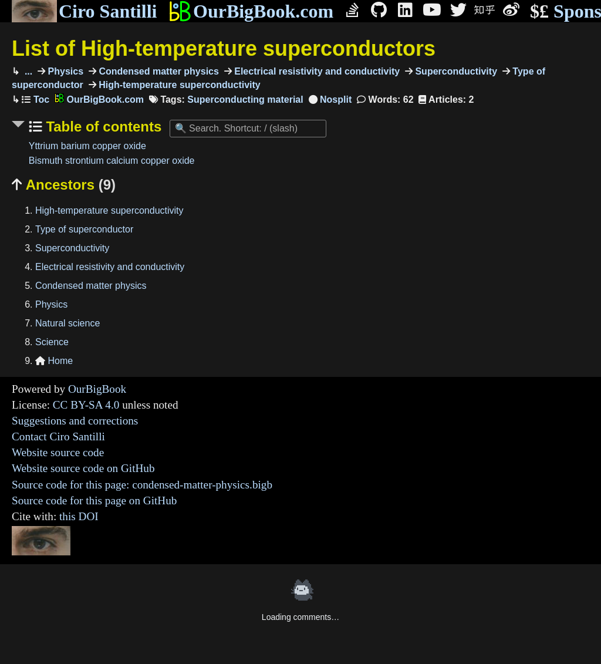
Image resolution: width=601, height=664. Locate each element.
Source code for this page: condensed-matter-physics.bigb (142, 484)
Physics (64, 71)
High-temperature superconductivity (178, 85)
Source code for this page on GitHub (94, 500)
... (27, 71)
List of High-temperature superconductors (223, 48)
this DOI (79, 516)
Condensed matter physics (157, 71)
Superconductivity (455, 71)
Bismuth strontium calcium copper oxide (112, 161)
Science (52, 342)
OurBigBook (97, 389)
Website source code (58, 452)
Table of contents (102, 126)
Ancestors (64, 185)
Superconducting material (245, 100)
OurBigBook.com (250, 11)
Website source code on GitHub (83, 468)
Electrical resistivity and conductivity (316, 71)
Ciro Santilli (84, 11)
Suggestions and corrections (75, 420)
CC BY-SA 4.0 (86, 405)
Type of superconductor (84, 229)
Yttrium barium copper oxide (87, 146)
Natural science (67, 323)
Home (54, 361)
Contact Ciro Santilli (58, 436)
